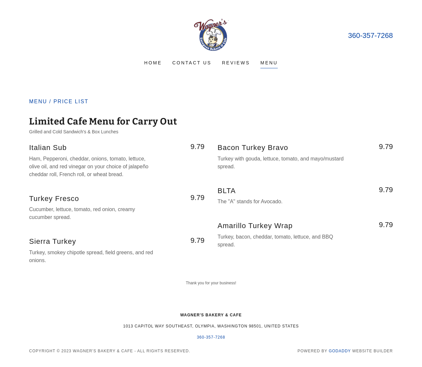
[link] (211, 34)
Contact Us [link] (192, 62)
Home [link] (153, 62)
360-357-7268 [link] (370, 35)
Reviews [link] (236, 62)
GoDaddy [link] (340, 351)
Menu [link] (269, 62)
